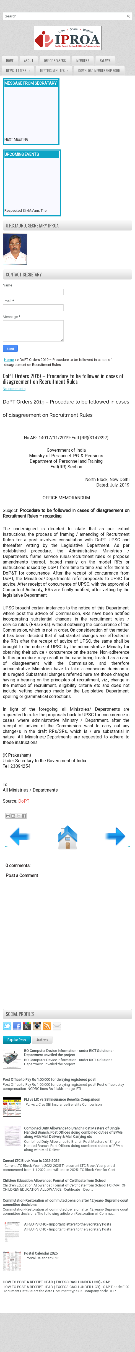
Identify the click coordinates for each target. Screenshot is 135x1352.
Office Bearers (55, 60)
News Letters (20, 69)
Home (10, 60)
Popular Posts (16, 1039)
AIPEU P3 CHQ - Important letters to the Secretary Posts (67, 1224)
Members (82, 60)
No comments (14, 389)
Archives (42, 1039)
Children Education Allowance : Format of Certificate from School (54, 1180)
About (28, 60)
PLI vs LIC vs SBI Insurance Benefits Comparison (62, 1099)
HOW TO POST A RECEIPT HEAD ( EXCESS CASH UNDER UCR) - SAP (56, 1282)
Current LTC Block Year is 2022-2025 (31, 1161)
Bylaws (105, 60)
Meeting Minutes (56, 69)
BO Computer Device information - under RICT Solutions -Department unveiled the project (69, 1053)
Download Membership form (99, 70)
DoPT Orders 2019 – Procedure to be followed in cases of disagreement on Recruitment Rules (63, 378)
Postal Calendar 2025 (41, 1253)
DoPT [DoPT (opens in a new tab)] (23, 801)
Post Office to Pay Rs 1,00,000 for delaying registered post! (49, 1079)
